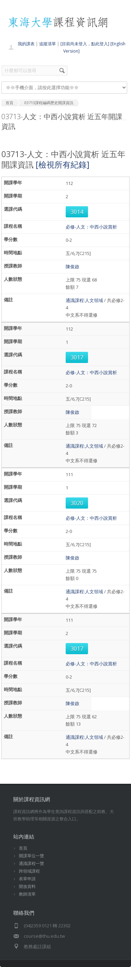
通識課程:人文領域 (84, 300)
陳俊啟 (72, 266)
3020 (77, 503)
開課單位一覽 (31, 856)
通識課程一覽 (31, 863)
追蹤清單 (47, 44)
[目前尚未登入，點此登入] (84, 44)
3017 (77, 357)
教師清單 (27, 894)
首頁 (23, 848)
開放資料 (27, 886)
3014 (77, 212)
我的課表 (26, 44)
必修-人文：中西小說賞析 (91, 227)
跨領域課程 (29, 871)
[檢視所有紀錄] (62, 164)
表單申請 (27, 879)
